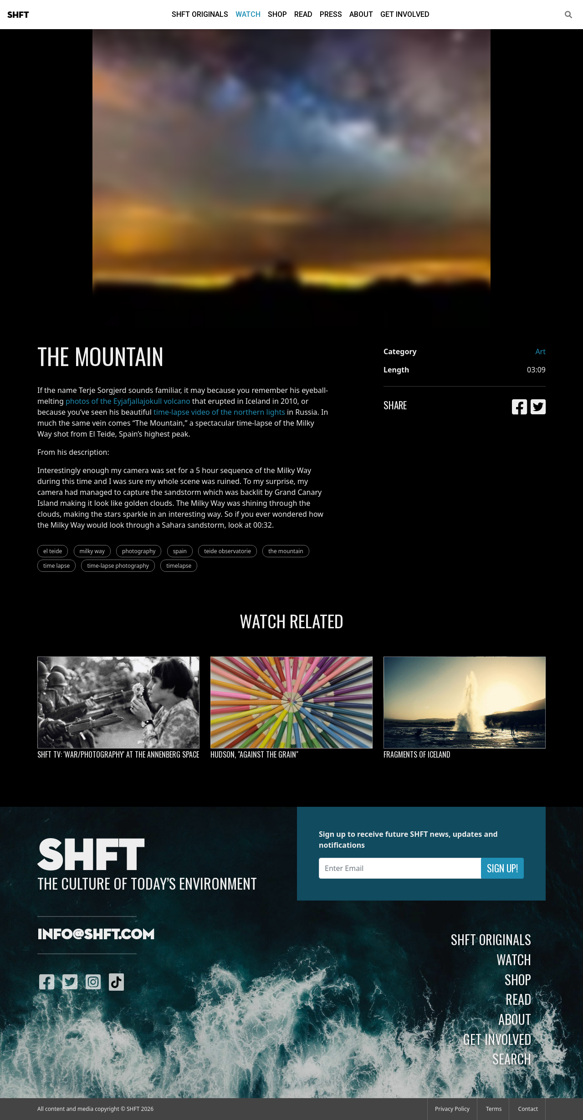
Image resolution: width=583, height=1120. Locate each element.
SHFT (18, 15)
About (361, 14)
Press (331, 14)
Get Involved (405, 14)
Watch (248, 14)
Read (303, 14)
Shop (277, 14)
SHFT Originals (200, 14)
